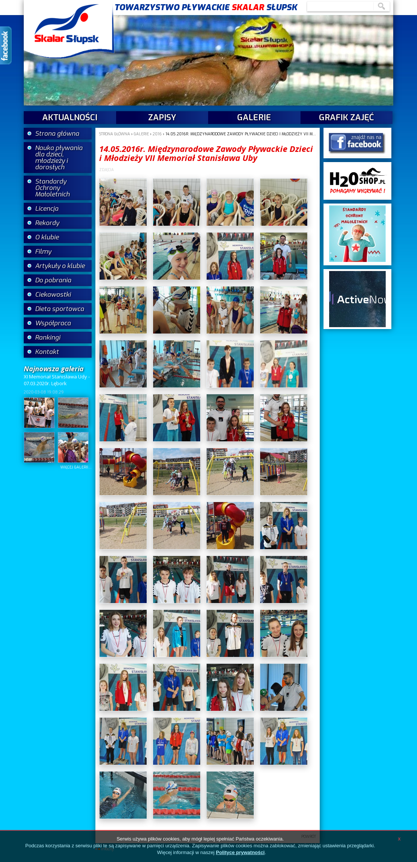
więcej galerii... (76, 467)
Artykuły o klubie (60, 266)
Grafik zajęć (346, 117)
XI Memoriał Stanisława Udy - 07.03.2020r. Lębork (57, 380)
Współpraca (53, 323)
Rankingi (47, 337)
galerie (254, 117)
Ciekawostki (53, 294)
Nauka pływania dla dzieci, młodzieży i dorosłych (59, 157)
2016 (157, 134)
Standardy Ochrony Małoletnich (52, 188)
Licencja (46, 208)
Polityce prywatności (240, 852)
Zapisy (162, 117)
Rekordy (47, 223)
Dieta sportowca (59, 309)
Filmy (43, 251)
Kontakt (47, 352)
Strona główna (57, 133)
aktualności (69, 117)
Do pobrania (53, 280)
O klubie (47, 237)
